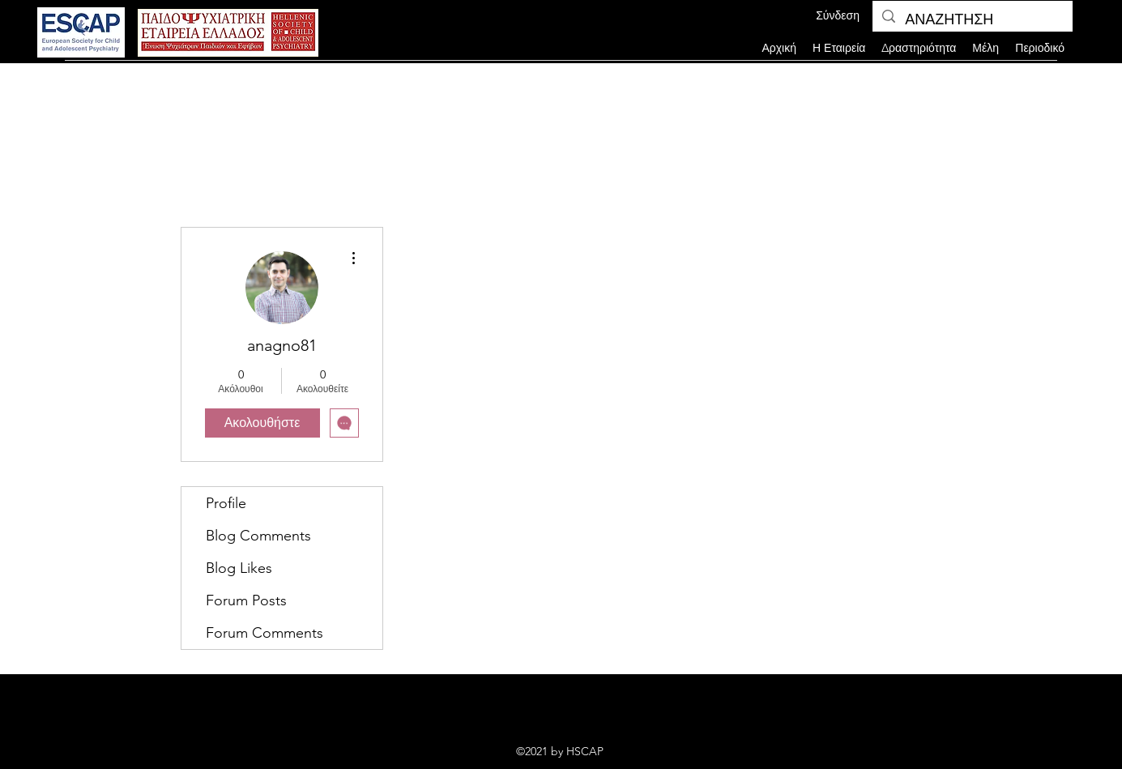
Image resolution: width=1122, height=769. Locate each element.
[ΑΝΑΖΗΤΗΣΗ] (972, 20)
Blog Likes (239, 568)
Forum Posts (246, 600)
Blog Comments (258, 536)
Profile (226, 503)
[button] (985, 48)
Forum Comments (264, 633)
